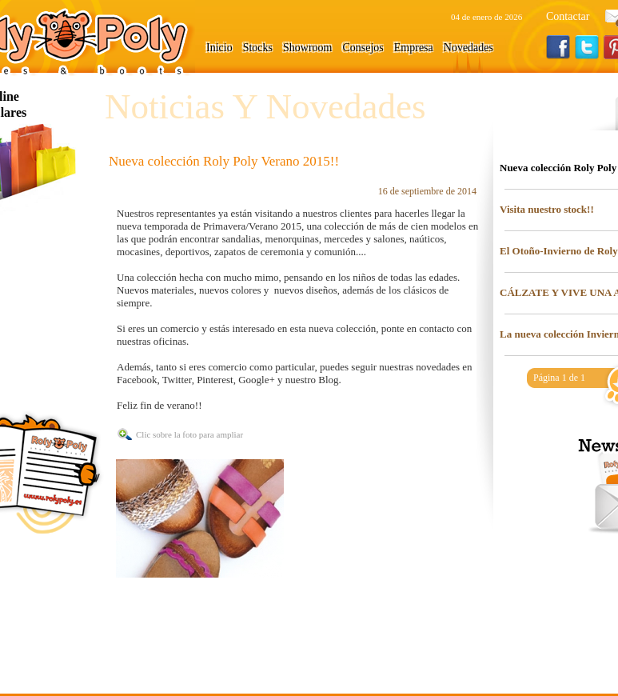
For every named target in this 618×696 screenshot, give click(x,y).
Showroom (307, 48)
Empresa (413, 48)
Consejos (362, 48)
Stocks (258, 48)
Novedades (468, 48)
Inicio (219, 48)
